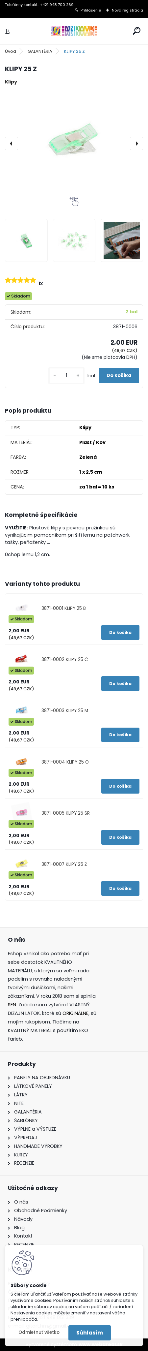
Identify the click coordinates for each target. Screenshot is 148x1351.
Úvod (10, 51)
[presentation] (11, 143)
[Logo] (74, 31)
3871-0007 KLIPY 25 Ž (64, 864)
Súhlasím (89, 1332)
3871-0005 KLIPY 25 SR (65, 813)
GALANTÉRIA (40, 51)
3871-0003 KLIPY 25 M (64, 710)
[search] (136, 30)
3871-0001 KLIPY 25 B (63, 608)
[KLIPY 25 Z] (74, 143)
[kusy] (66, 375)
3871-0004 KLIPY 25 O (65, 762)
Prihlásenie (91, 10)
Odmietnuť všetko (39, 1332)
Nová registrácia (127, 10)
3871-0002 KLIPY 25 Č (64, 659)
